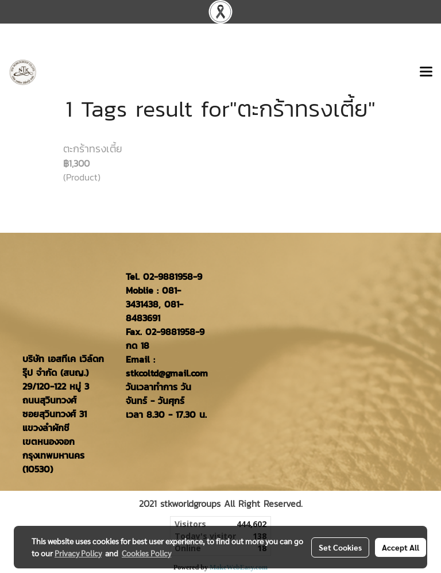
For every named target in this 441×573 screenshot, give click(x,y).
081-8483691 (154, 311)
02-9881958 (168, 276)
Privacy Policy (78, 553)
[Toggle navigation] (426, 72)
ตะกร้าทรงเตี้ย (92, 148)
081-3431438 (153, 297)
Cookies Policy (146, 553)
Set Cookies (340, 547)
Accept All (400, 547)
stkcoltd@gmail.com (167, 373)
